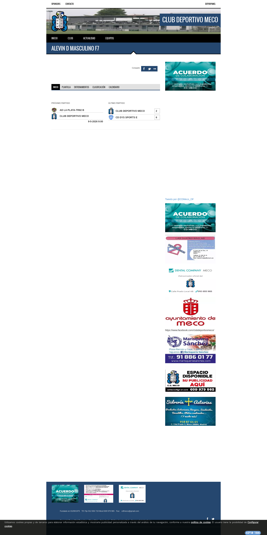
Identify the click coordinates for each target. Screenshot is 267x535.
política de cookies (200, 522)
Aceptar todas (253, 533)
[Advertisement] (190, 144)
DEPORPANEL (210, 3)
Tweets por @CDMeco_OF (179, 199)
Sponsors (55, 3)
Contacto (69, 3)
